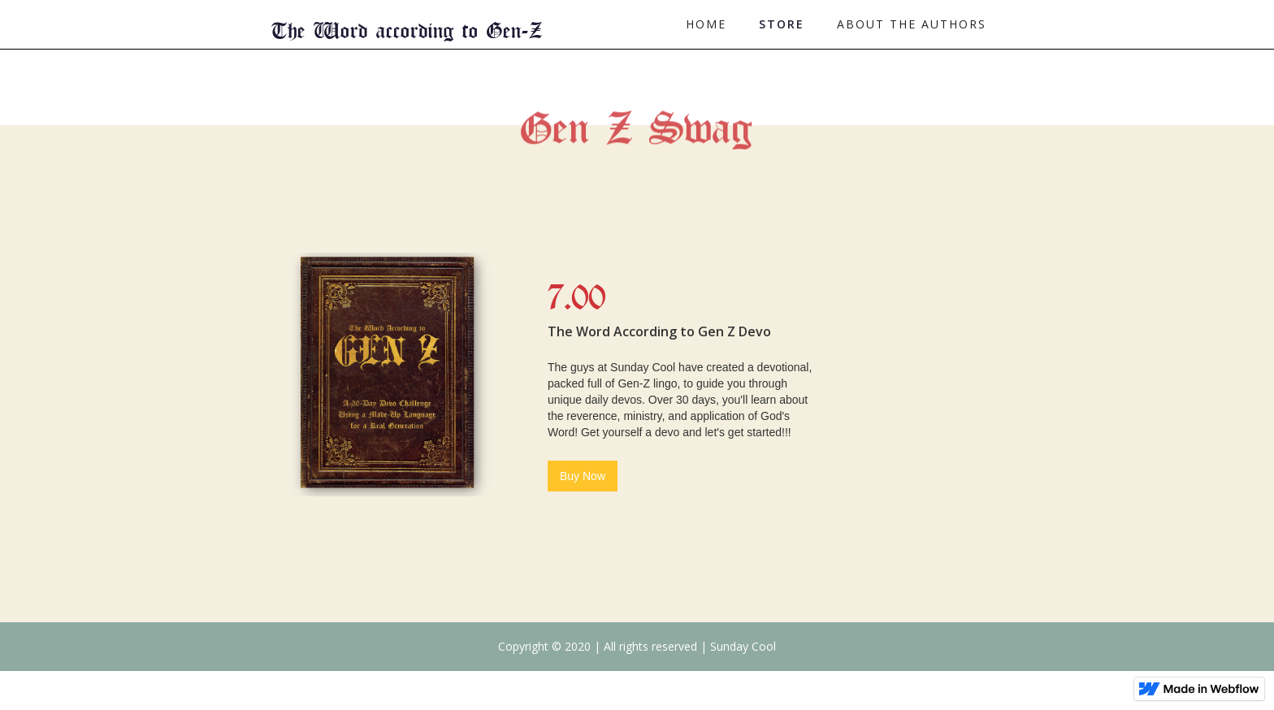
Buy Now (582, 476)
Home (706, 24)
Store (781, 24)
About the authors (911, 24)
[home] (407, 25)
